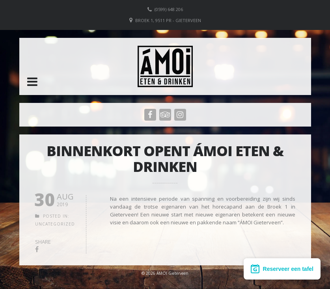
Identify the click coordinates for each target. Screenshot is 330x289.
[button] (32, 82)
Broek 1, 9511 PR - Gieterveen (168, 20)
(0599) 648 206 (169, 9)
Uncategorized (55, 224)
